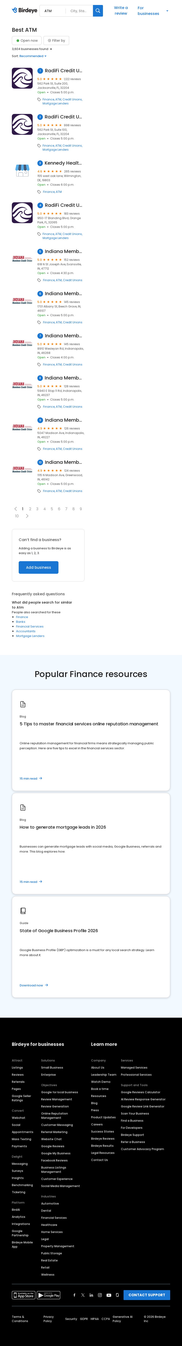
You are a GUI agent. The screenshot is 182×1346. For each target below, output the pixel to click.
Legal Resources (103, 1153)
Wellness (47, 1275)
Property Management (57, 1246)
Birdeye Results (102, 1146)
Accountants (26, 631)
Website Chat (51, 1139)
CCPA (106, 1319)
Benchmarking (22, 1185)
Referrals (18, 1082)
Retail (45, 1267)
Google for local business (59, 1092)
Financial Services (30, 626)
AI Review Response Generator (143, 1099)
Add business (38, 567)
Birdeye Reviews (103, 1139)
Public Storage (51, 1253)
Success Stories (102, 1131)
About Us (97, 1068)
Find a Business (132, 1121)
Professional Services (136, 1075)
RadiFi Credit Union (64, 71)
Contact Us (99, 1160)
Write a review (121, 10)
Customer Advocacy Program (142, 1149)
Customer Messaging (57, 1125)
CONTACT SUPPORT (147, 1294)
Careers (97, 1124)
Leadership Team (103, 1075)
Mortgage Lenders (56, 103)
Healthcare (49, 1225)
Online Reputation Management (54, 1115)
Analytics (18, 1217)
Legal (45, 1239)
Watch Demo (101, 1082)
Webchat (18, 1118)
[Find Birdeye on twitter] (83, 1295)
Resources (98, 1096)
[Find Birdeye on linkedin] (91, 1295)
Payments (19, 1146)
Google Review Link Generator (142, 1106)
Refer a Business (133, 1142)
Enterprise (48, 1075)
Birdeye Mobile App (22, 1244)
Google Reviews (52, 1146)
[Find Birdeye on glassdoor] (117, 1295)
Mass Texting (21, 1139)
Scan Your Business (135, 1113)
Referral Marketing (54, 1132)
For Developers (131, 1128)
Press (95, 1110)
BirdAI (16, 1210)
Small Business (52, 1068)
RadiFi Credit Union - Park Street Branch (64, 117)
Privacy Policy (49, 1319)
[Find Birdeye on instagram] (100, 1295)
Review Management (56, 1099)
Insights (18, 1178)
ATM (58, 99)
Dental (46, 1211)
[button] (27, 516)
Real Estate (49, 1260)
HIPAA (95, 1319)
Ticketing (18, 1192)
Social (16, 1125)
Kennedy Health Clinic (64, 163)
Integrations (21, 1224)
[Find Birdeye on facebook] (74, 1295)
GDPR (84, 1319)
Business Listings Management (53, 1169)
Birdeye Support (132, 1135)
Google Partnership (20, 1233)
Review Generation (55, 1106)
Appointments (22, 1132)
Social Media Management (60, 1186)
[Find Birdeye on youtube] (109, 1295)
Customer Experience (57, 1179)
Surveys (17, 1171)
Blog (94, 1103)
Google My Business (56, 1153)
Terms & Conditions (20, 1319)
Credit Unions (72, 99)
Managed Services (134, 1068)
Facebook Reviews (54, 1160)
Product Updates (103, 1117)
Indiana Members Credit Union (64, 251)
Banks (20, 621)
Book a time (100, 1089)
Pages (16, 1089)
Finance (48, 99)
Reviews (18, 1075)
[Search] (98, 11)
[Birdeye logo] (25, 10)
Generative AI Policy (123, 1319)
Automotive (50, 1203)
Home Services (52, 1232)
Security (71, 1319)
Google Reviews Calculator (140, 1092)
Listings (17, 1068)
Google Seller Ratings (21, 1098)
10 (17, 516)
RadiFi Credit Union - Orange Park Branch (64, 205)
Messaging (20, 1164)
